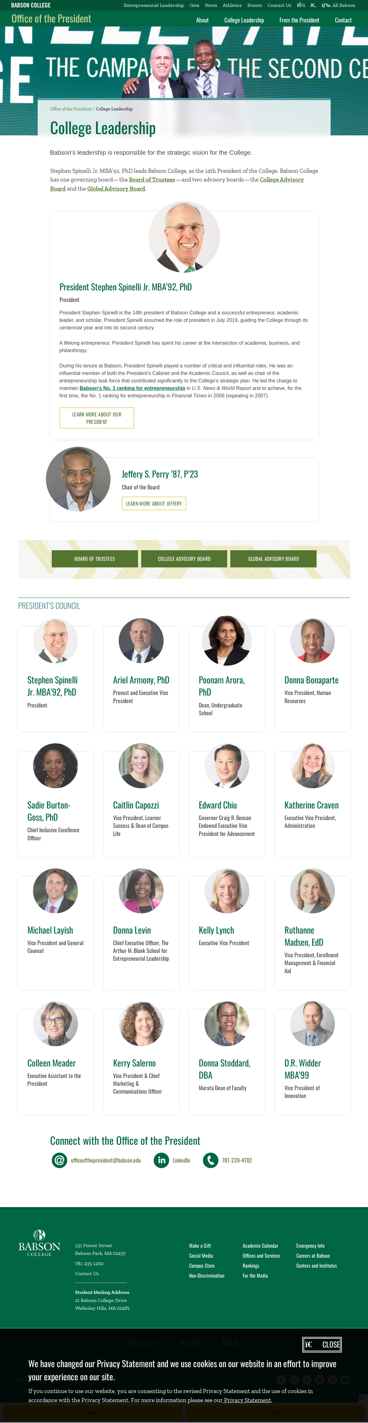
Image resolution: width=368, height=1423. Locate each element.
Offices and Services (261, 1255)
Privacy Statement (247, 1400)
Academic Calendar (260, 1245)
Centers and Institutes (316, 1265)
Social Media (201, 1255)
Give (194, 5)
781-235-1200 (89, 1263)
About (202, 19)
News (211, 5)
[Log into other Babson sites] (301, 5)
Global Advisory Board (116, 188)
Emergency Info (310, 1245)
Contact (343, 19)
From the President (299, 19)
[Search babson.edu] (313, 5)
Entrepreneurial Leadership (154, 5)
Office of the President (51, 18)
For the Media (255, 1275)
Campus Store (202, 1265)
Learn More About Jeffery (154, 503)
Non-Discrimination (206, 1275)
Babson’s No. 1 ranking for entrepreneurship (132, 388)
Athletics (232, 5)
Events (254, 5)
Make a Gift (200, 1245)
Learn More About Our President (96, 417)
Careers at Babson (313, 1255)
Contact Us (279, 5)
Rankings (251, 1265)
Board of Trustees (152, 179)
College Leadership (244, 19)
